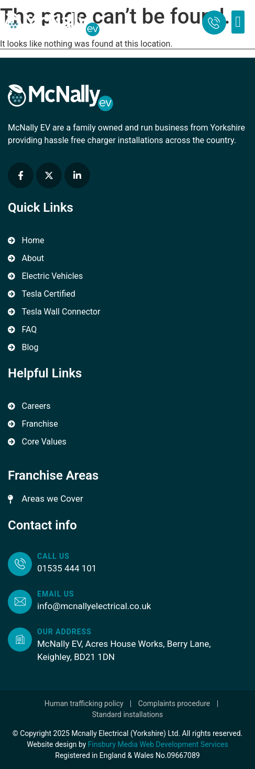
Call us (53, 556)
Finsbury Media (114, 744)
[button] (238, 22)
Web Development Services (184, 744)
